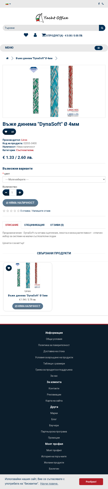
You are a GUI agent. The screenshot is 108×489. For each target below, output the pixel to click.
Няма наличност (20, 202)
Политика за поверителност (54, 345)
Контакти (54, 388)
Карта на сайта (54, 400)
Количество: (10, 186)
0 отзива (25, 210)
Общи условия (54, 339)
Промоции (54, 437)
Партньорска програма (54, 431)
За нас (54, 375)
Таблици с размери (54, 363)
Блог (54, 419)
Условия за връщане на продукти (54, 357)
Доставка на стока (54, 351)
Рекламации (54, 394)
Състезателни (24, 150)
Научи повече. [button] (49, 483)
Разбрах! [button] (91, 481)
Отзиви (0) (57, 225)
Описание (11, 225)
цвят (7, 173)
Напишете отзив (41, 210)
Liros (24, 140)
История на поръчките (54, 456)
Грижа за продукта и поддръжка (54, 369)
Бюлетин (54, 468)
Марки (54, 413)
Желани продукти (54, 462)
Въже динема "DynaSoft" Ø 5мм (28, 295)
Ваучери (54, 425)
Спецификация (34, 225)
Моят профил (54, 450)
